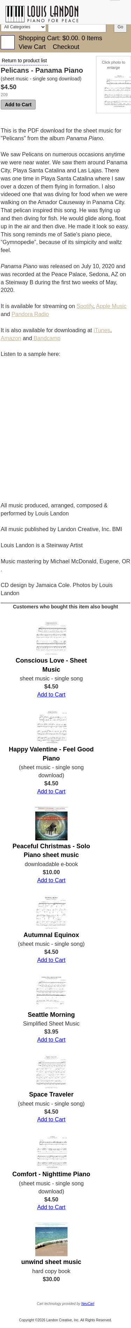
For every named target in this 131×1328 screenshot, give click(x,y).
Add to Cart (18, 104)
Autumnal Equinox (51, 934)
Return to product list (24, 60)
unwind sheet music (51, 1261)
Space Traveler (51, 1094)
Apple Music (111, 306)
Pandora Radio (30, 314)
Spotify (85, 306)
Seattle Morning (51, 1014)
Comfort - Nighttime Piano (51, 1174)
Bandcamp (46, 338)
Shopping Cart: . (60, 38)
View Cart (32, 46)
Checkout (66, 46)
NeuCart (87, 1304)
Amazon (11, 338)
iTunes (102, 330)
